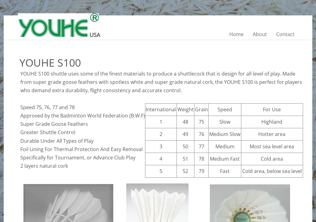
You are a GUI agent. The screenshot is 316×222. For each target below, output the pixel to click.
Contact (285, 34)
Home (236, 34)
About (260, 34)
